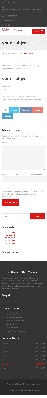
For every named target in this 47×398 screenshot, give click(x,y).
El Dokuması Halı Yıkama (15, 321)
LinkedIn (7, 116)
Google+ (37, 110)
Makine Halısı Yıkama (13, 314)
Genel (29, 69)
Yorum (5, 143)
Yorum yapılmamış (25, 66)
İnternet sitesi (36, 175)
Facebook (26, 110)
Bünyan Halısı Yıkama (14, 317)
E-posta (20, 175)
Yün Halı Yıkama (12, 328)
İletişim (8, 301)
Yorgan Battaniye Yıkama (15, 331)
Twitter (14, 110)
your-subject (10, 232)
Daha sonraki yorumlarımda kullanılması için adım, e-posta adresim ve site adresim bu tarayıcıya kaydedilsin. (23, 194)
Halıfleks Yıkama (12, 324)
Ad (3, 175)
